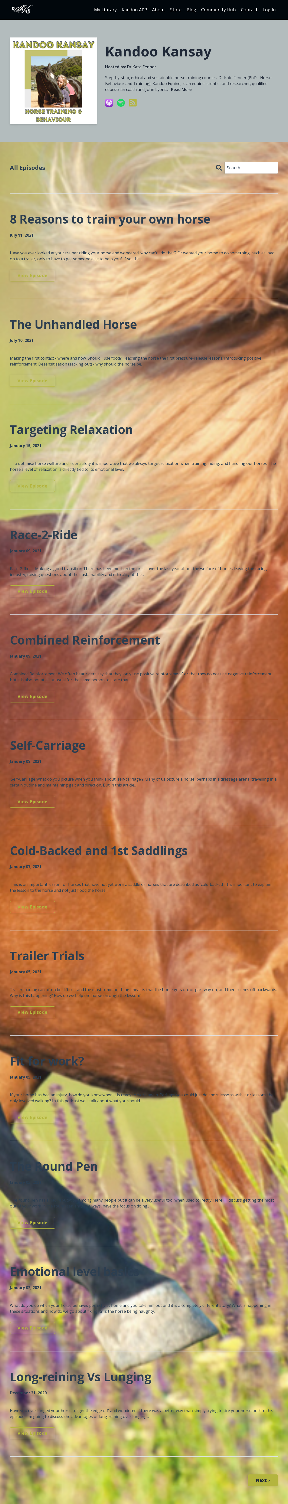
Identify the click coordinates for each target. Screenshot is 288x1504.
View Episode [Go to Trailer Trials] (32, 1012)
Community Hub (218, 10)
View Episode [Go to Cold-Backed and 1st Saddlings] (32, 907)
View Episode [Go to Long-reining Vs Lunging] (32, 1433)
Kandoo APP (134, 10)
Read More (181, 89)
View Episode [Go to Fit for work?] (32, 1117)
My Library (105, 10)
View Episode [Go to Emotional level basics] (32, 1328)
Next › (263, 1480)
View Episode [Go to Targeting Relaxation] (32, 486)
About (158, 10)
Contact (249, 10)
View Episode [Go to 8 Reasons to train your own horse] (32, 275)
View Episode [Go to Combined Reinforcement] (32, 696)
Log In (269, 10)
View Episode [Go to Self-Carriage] (32, 801)
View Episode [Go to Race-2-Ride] (32, 591)
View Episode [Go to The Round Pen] (32, 1222)
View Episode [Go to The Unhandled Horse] (32, 381)
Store (176, 10)
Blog (191, 10)
